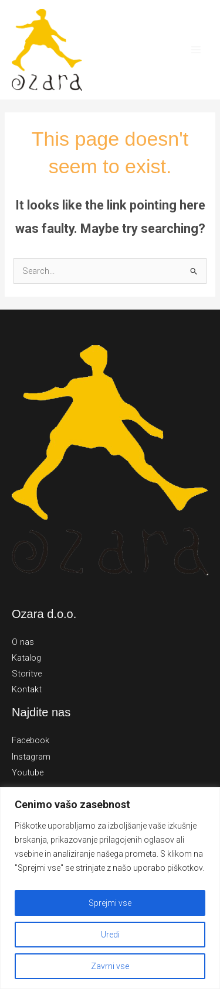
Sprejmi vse (110, 903)
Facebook (30, 740)
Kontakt (27, 689)
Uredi (110, 934)
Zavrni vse (110, 966)
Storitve (27, 673)
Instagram (31, 756)
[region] (110, 888)
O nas (23, 642)
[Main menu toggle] (196, 49)
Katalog (26, 658)
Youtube (27, 772)
